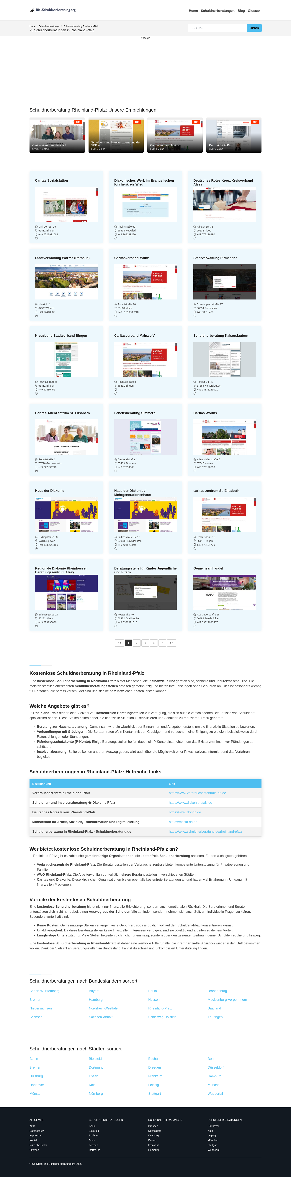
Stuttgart (213, 1145)
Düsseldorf (154, 1130)
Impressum (36, 1135)
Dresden (153, 1126)
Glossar (254, 11)
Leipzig (212, 1135)
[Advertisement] (141, 66)
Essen (152, 1140)
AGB (32, 1126)
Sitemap (34, 1149)
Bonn (92, 1140)
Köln (210, 1130)
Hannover (213, 1126)
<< (119, 642)
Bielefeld (94, 1130)
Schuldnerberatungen (218, 11)
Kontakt (34, 1140)
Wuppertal (214, 1149)
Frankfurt (153, 1145)
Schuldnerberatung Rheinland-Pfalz (81, 26)
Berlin (92, 1126)
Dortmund (94, 1149)
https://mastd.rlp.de (183, 822)
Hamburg (153, 1149)
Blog (241, 11)
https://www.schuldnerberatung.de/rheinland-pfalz (205, 831)
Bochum (93, 1135)
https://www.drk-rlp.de (185, 812)
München (213, 1140)
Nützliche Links (38, 1145)
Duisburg (153, 1135)
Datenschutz (37, 1130)
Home (193, 11)
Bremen (93, 1145)
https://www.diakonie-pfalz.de (190, 802)
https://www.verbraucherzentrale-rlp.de (197, 793)
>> (171, 642)
